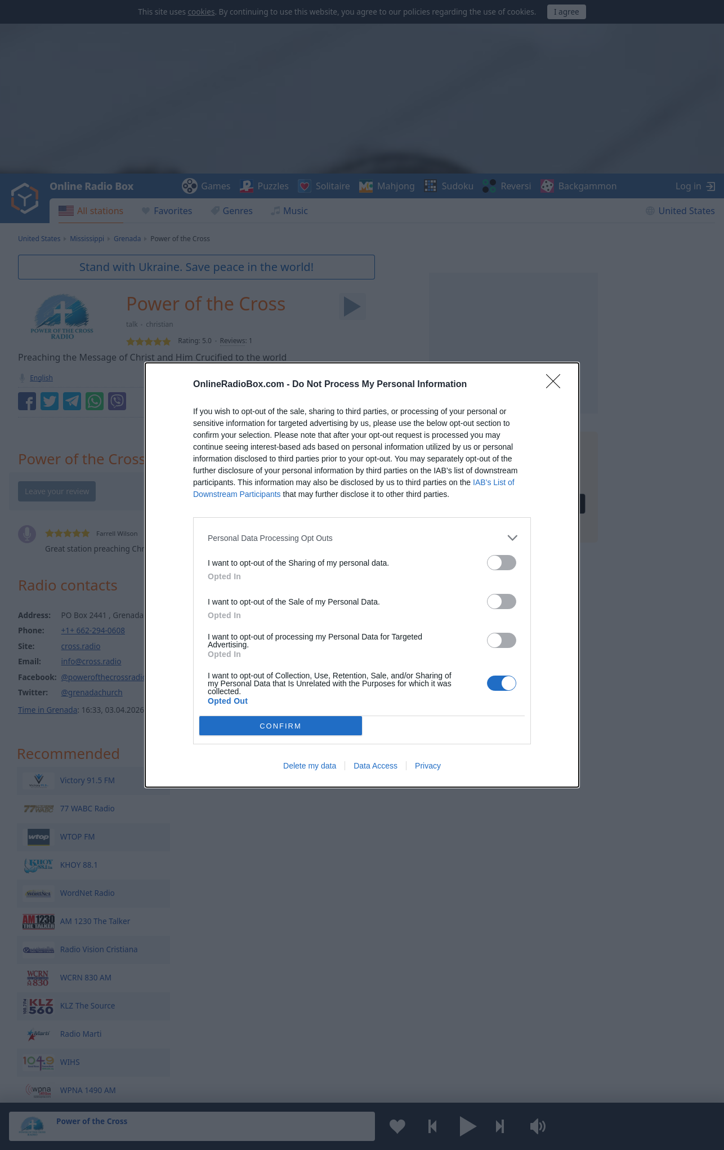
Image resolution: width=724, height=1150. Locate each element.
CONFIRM (281, 726)
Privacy (428, 765)
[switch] (501, 562)
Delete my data (309, 765)
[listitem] (362, 538)
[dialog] (362, 575)
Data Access (375, 765)
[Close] (556, 385)
